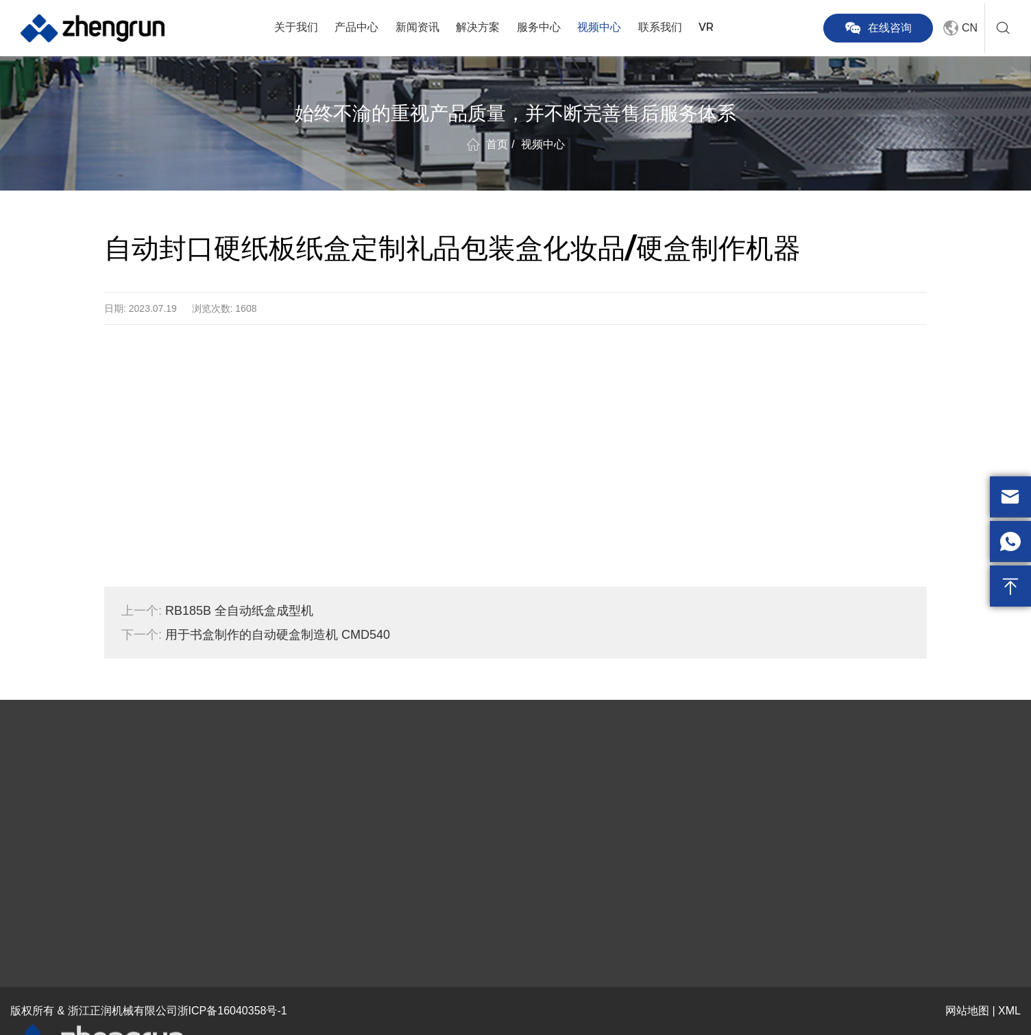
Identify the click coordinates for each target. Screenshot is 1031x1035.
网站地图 (967, 1010)
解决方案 (478, 27)
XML (1009, 1010)
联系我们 (660, 27)
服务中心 (539, 27)
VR (706, 27)
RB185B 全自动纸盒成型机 (217, 610)
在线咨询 (878, 28)
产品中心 (356, 27)
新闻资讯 (417, 27)
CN (959, 28)
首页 (497, 144)
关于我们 (296, 27)
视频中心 (599, 27)
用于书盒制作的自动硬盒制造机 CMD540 (255, 634)
